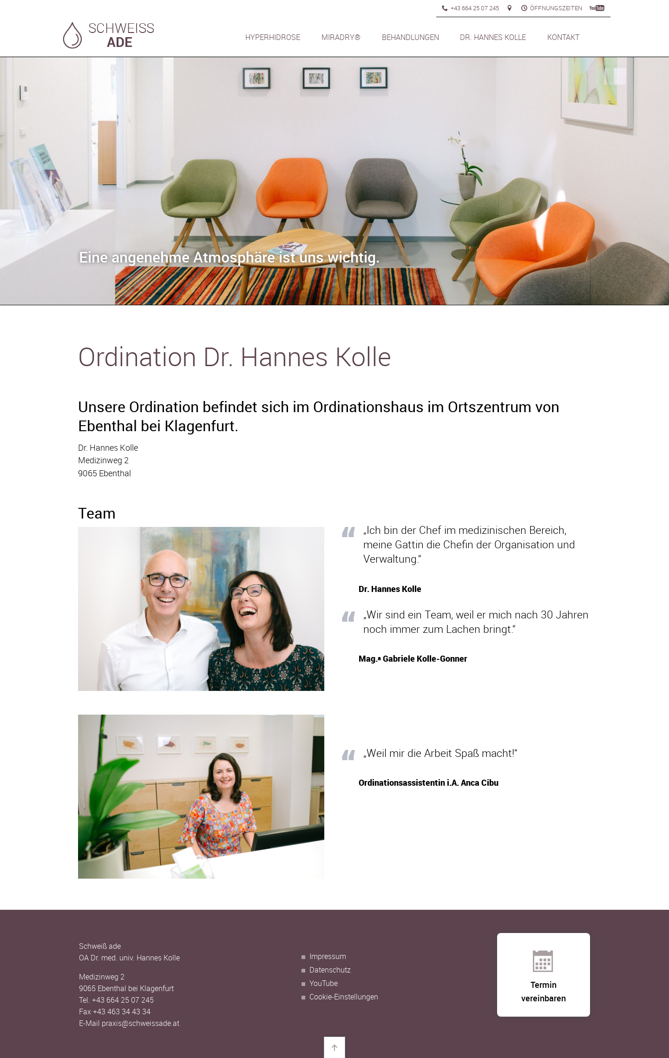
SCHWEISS (121, 28)
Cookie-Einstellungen (343, 997)
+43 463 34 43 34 (122, 1011)
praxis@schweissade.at (140, 1023)
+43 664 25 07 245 (123, 1000)
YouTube (323, 983)
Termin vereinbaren (543, 982)
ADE (119, 41)
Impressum (327, 956)
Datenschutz (330, 970)
